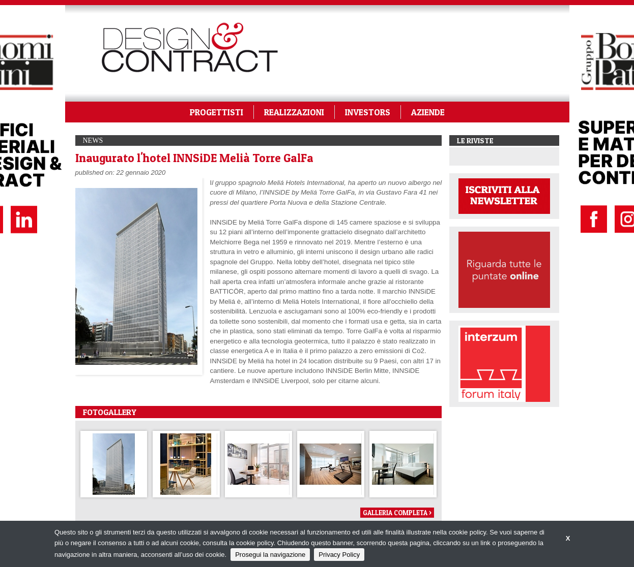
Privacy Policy (339, 554)
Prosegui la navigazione (270, 554)
